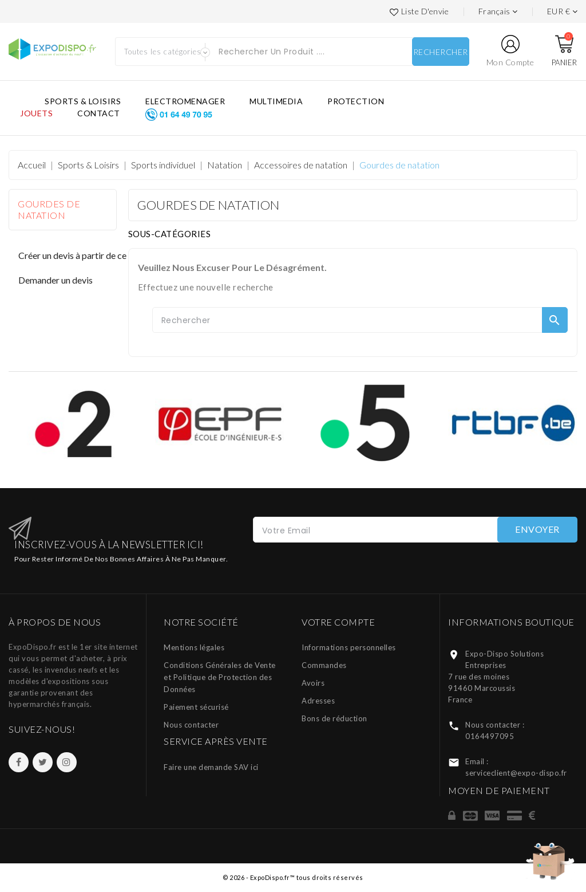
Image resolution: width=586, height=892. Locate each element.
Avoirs (313, 682)
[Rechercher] (360, 320)
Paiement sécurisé (196, 707)
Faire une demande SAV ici (211, 767)
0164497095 (489, 736)
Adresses (318, 700)
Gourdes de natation (49, 209)
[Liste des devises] (562, 11)
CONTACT (98, 113)
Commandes (324, 665)
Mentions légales (194, 647)
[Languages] (498, 11)
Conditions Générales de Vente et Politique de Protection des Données (220, 677)
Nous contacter (191, 724)
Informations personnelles (349, 647)
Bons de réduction (334, 718)
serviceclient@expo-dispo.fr (516, 772)
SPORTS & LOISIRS (83, 101)
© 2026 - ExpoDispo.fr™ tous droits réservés (293, 877)
